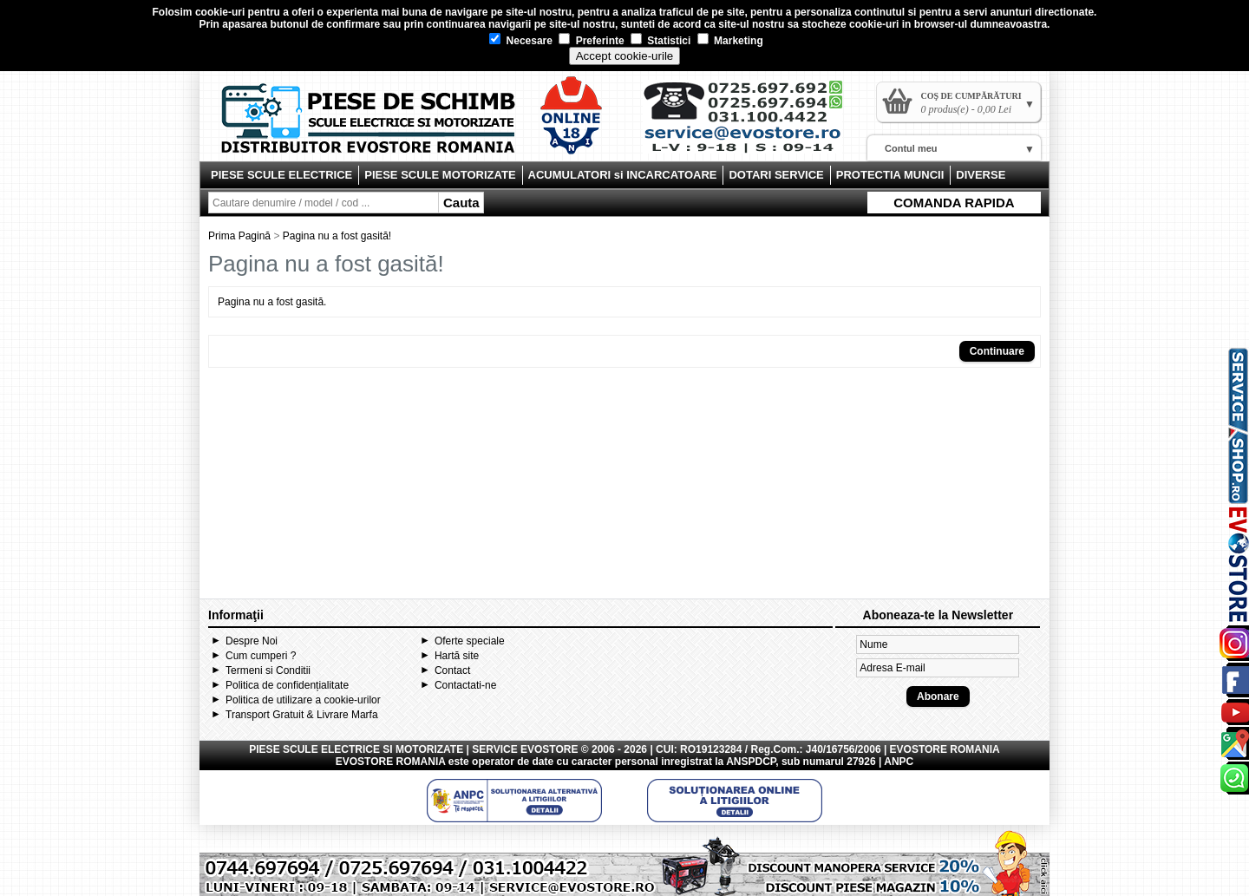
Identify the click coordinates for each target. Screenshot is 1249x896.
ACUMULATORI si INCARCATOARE (622, 174)
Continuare (997, 351)
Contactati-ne (465, 685)
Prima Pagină (239, 236)
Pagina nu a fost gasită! (337, 236)
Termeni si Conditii (268, 670)
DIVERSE (980, 174)
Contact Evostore (751, 123)
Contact (452, 670)
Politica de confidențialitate (287, 685)
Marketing (730, 41)
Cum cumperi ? (261, 656)
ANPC (898, 761)
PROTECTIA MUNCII (890, 174)
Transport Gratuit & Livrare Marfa (302, 715)
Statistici (660, 41)
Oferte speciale (470, 641)
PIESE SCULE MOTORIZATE (439, 174)
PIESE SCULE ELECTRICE (281, 174)
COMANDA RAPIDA (953, 202)
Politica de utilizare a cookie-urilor (303, 700)
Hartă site (457, 656)
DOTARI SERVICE (776, 174)
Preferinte (591, 41)
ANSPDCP (750, 761)
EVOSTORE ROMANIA (391, 761)
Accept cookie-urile (625, 55)
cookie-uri (220, 12)
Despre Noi (252, 641)
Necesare (521, 41)
